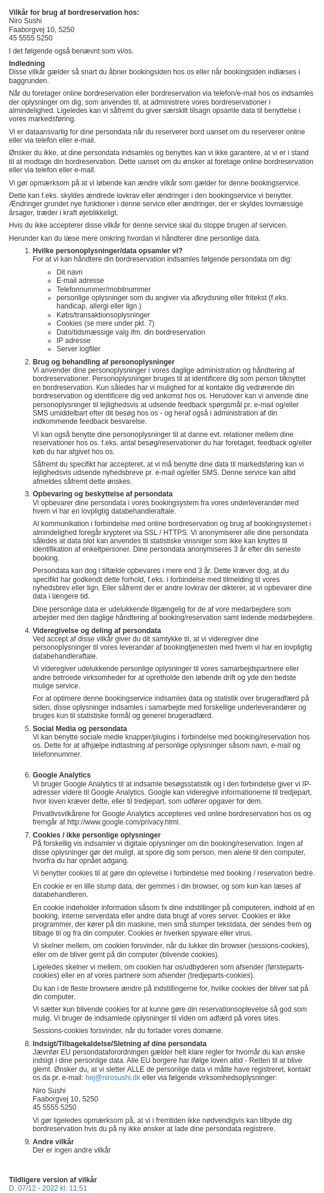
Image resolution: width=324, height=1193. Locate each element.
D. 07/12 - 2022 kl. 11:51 (48, 1188)
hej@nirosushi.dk (113, 1078)
